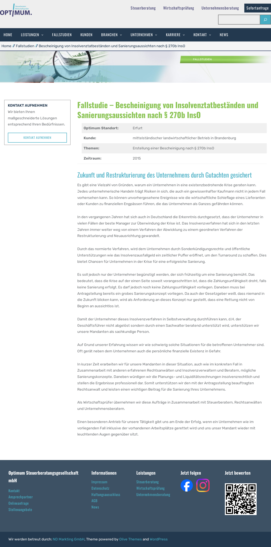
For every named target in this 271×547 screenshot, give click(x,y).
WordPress (159, 539)
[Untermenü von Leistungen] (42, 35)
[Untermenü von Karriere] (184, 35)
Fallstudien (25, 46)
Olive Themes (131, 539)
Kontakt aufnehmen (37, 137)
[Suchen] (265, 19)
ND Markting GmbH (68, 539)
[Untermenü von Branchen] (121, 35)
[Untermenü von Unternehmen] (156, 35)
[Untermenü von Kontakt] (210, 35)
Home (6, 46)
